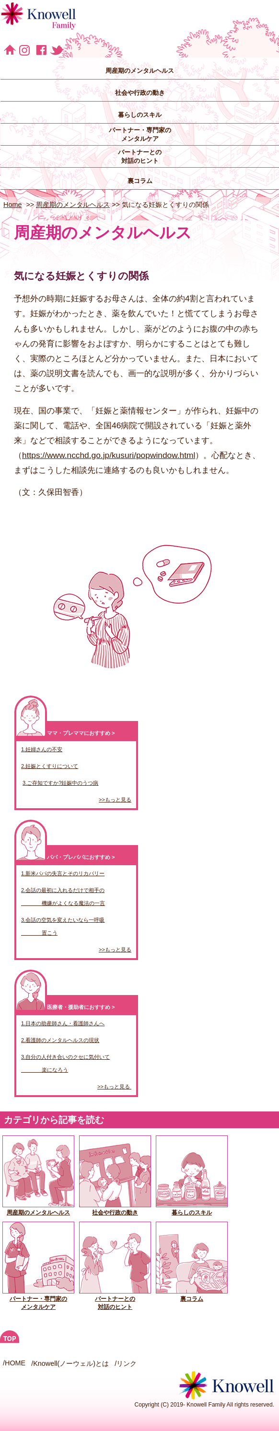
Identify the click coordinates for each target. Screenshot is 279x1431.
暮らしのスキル (140, 114)
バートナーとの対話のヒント (115, 1299)
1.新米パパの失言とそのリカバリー (63, 873)
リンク (126, 1363)
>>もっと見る (115, 799)
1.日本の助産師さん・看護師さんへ (63, 1023)
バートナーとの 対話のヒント (140, 156)
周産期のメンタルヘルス (139, 70)
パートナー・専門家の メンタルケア (140, 134)
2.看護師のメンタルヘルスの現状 (60, 1040)
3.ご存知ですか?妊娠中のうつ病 (60, 783)
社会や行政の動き (140, 92)
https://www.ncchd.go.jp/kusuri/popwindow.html (108, 455)
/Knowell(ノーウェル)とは (70, 1363)
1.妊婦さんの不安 (41, 749)
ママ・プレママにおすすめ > (81, 733)
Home (12, 204)
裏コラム (140, 180)
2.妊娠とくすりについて (49, 766)
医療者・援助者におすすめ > (81, 1007)
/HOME (14, 1363)
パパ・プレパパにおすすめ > (81, 857)
